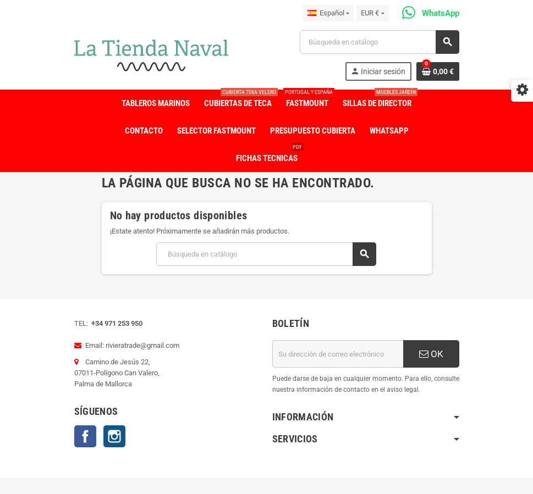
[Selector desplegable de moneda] (372, 13)
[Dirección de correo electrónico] (337, 354)
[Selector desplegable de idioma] (328, 13)
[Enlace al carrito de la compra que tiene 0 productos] (437, 71)
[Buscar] (379, 42)
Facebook (85, 436)
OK (431, 353)
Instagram (114, 436)
